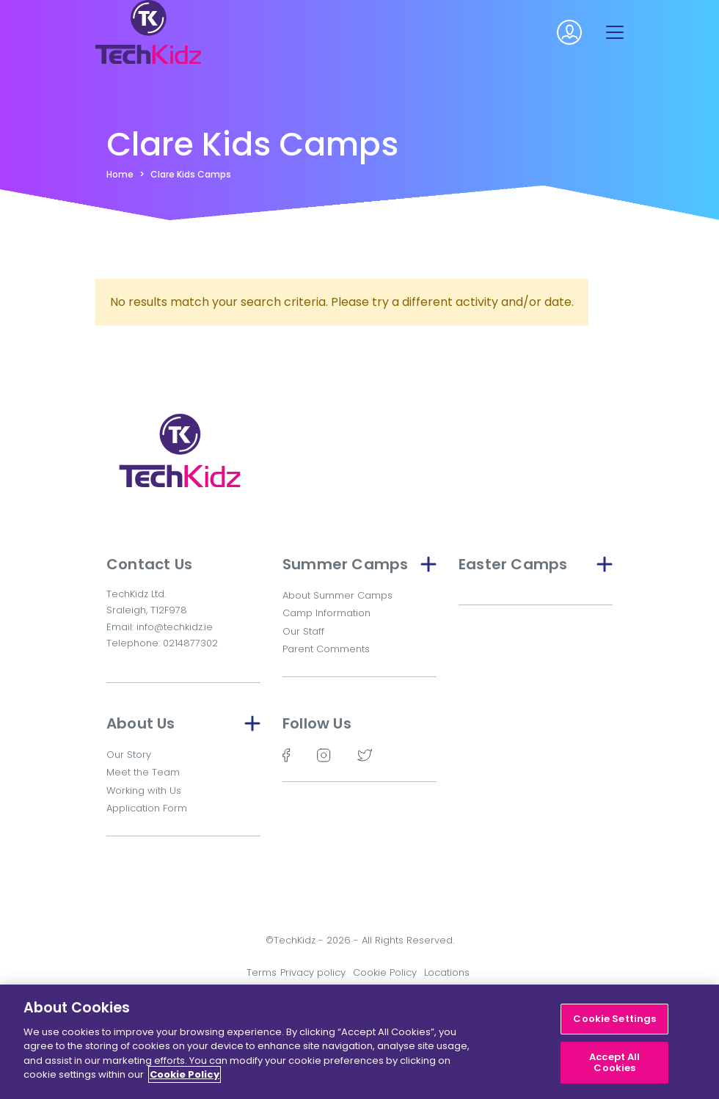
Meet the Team (143, 772)
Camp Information (326, 613)
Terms (262, 972)
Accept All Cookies (614, 1063)
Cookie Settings (614, 1019)
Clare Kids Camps (190, 174)
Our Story (128, 755)
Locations (447, 972)
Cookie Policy (385, 972)
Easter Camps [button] (536, 564)
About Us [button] (183, 723)
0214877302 (190, 643)
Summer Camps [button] (359, 564)
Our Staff (303, 631)
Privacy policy (313, 972)
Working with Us (143, 790)
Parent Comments (326, 649)
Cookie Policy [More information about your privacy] (184, 1074)
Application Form (146, 808)
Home (120, 174)
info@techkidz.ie (174, 627)
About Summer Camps (337, 595)
